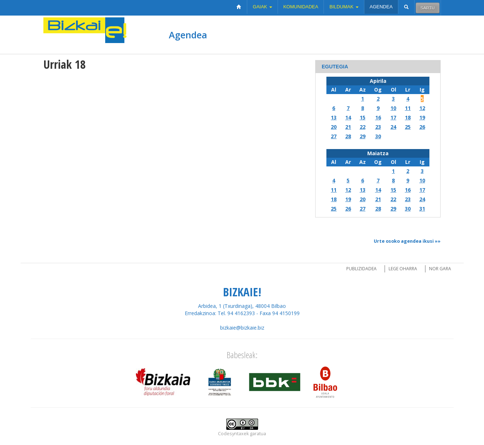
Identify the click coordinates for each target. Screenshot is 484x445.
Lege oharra (403, 269)
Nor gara (440, 269)
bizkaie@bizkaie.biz (242, 327)
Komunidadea (300, 6)
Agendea (381, 6)
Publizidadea (361, 269)
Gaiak (262, 6)
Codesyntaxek (233, 434)
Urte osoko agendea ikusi (404, 241)
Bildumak (343, 6)
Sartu (427, 7)
